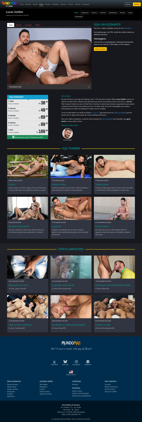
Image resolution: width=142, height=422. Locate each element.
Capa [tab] (11, 25)
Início (22, 4)
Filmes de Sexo (12, 384)
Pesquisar (85, 4)
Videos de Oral (12, 389)
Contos (70, 4)
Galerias (63, 4)
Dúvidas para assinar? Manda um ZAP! (27, 137)
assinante (127, 28)
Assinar (137, 4)
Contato (78, 4)
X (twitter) (54, 364)
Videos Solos (11, 387)
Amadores (95, 113)
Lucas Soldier (67, 140)
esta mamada (107, 119)
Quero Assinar (110, 389)
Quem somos (77, 391)
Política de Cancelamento (81, 396)
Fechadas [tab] (28, 25)
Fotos (41, 4)
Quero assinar (100, 49)
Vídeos (35, 4)
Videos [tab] (37, 25)
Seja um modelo (111, 391)
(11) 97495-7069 (70, 412)
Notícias (28, 4)
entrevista (79, 16)
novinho (103, 13)
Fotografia (11, 391)
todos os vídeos (120, 113)
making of (84, 13)
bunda (122, 13)
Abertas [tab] (19, 25)
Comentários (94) (15, 87)
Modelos (55, 4)
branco (94, 13)
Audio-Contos (45, 391)
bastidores (113, 13)
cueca (130, 13)
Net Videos (44, 384)
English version (71, 375)
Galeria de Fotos (46, 394)
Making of (10, 396)
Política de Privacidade (80, 393)
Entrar (128, 4)
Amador (48, 4)
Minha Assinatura (111, 387)
